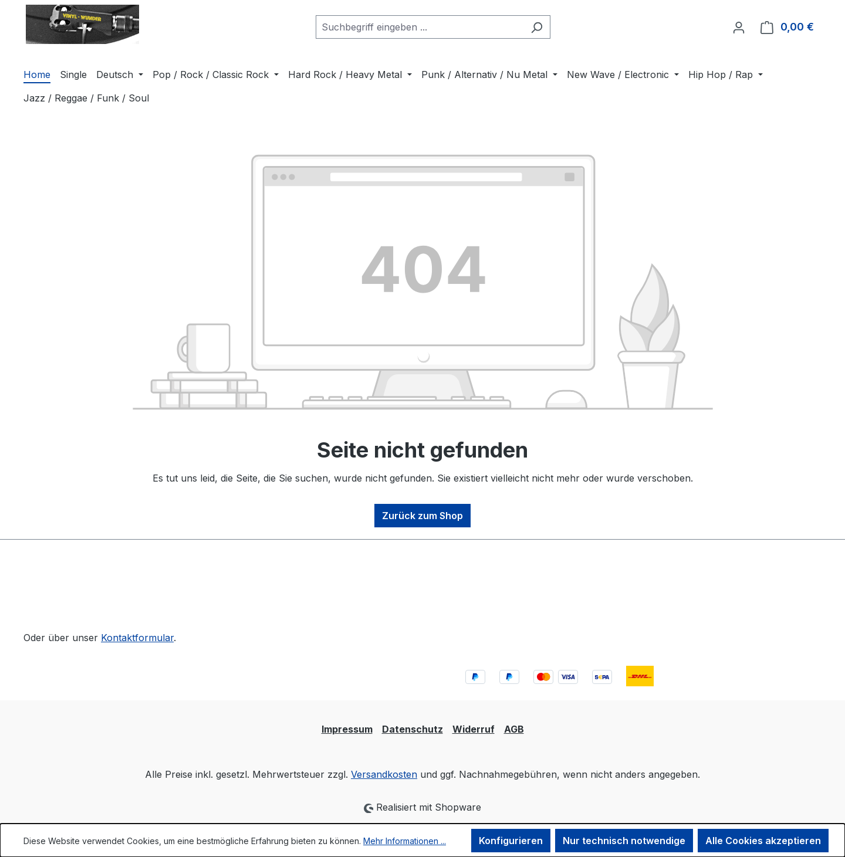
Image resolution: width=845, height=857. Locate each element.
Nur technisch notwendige (624, 840)
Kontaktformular (137, 637)
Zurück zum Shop (422, 515)
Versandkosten (384, 774)
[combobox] (419, 27)
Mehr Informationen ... (404, 841)
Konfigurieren (511, 840)
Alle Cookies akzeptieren (763, 840)
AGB (514, 729)
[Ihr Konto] (739, 27)
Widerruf (473, 729)
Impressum (347, 729)
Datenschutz (412, 729)
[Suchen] (536, 27)
